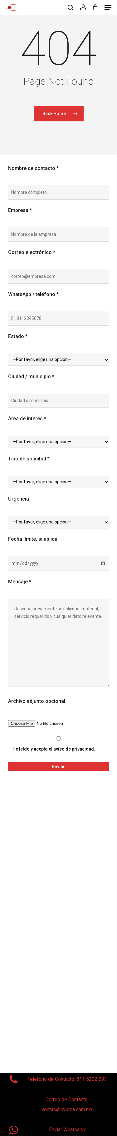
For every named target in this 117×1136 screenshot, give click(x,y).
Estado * (17, 336)
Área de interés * (27, 419)
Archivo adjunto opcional (36, 701)
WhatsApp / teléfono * (33, 294)
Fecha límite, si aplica (32, 539)
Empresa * (20, 210)
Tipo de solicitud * (29, 459)
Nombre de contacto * (33, 168)
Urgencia (18, 499)
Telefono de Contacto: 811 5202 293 (67, 1079)
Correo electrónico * (31, 252)
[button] (108, 7)
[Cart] (95, 7)
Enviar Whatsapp (67, 1130)
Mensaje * (19, 582)
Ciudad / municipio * (31, 377)
